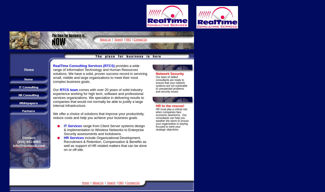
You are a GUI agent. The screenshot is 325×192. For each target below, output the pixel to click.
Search (118, 39)
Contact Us (140, 39)
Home (85, 182)
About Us (105, 39)
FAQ (128, 39)
